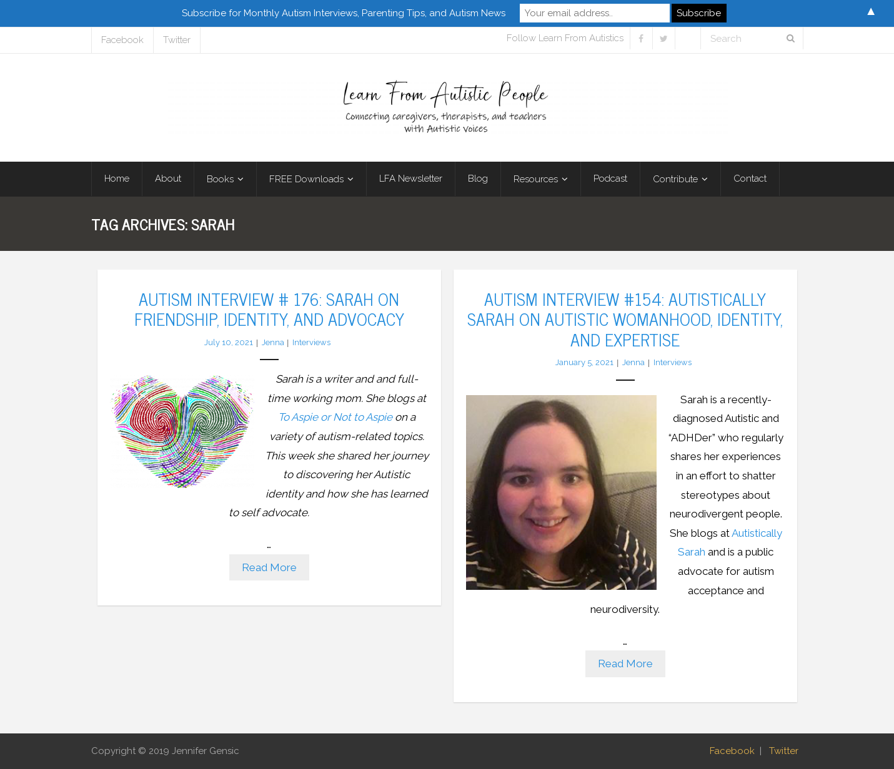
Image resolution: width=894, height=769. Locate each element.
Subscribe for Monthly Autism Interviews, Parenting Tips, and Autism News (343, 13)
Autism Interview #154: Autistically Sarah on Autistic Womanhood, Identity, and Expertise (625, 319)
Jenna (273, 342)
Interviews (311, 342)
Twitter (177, 40)
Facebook (122, 40)
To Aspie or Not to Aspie (335, 417)
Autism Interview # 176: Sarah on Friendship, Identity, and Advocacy (269, 308)
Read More (269, 567)
